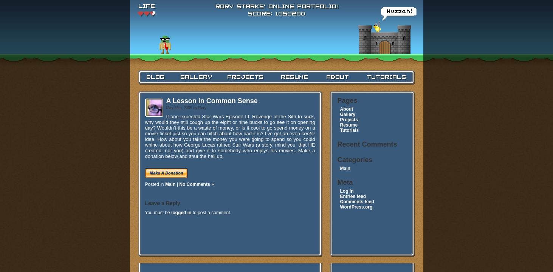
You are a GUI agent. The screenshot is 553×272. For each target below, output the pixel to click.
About (346, 109)
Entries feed (353, 196)
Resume (349, 125)
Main (170, 184)
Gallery (348, 114)
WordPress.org (356, 207)
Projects (349, 119)
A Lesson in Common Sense (212, 101)
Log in (347, 191)
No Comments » (196, 184)
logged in (181, 212)
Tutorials (349, 130)
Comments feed (357, 201)
